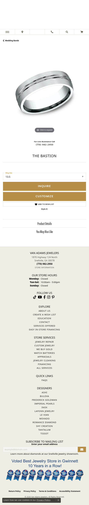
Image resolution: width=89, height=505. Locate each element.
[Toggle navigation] (7, 32)
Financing (44, 364)
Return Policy (15, 491)
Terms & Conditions (47, 491)
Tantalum (44, 429)
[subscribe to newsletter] (82, 449)
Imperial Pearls (44, 403)
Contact (44, 322)
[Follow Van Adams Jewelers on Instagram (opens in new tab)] (48, 297)
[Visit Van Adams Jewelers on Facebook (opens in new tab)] (44, 297)
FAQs (44, 380)
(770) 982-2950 (44, 144)
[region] (44, 92)
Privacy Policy (30, 491)
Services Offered (44, 325)
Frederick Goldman (44, 399)
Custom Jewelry (44, 345)
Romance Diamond (44, 422)
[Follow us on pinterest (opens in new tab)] (53, 297)
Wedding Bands (12, 40)
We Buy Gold (44, 349)
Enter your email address (44, 444)
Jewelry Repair (44, 341)
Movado (44, 418)
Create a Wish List (44, 314)
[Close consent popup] (58, 500)
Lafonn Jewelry (44, 411)
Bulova (44, 396)
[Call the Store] (45, 263)
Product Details (44, 223)
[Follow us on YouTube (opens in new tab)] (40, 297)
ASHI (44, 392)
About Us (44, 310)
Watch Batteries (44, 353)
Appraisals (44, 356)
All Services (44, 367)
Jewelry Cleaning (44, 360)
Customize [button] (44, 196)
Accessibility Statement (69, 491)
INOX (44, 407)
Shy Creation (44, 426)
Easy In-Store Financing (44, 329)
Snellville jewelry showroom (63, 453)
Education (44, 318)
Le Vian (44, 414)
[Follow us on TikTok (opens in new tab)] (34, 297)
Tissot (44, 433)
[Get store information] (44, 267)
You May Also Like (44, 231)
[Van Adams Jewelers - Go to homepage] (44, 14)
